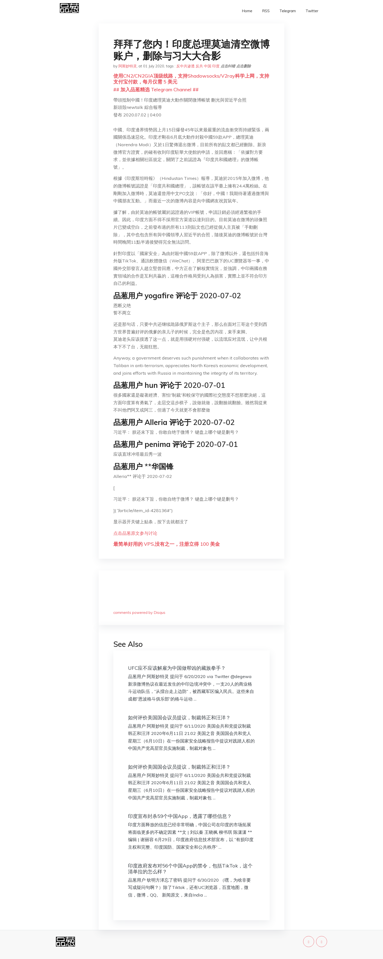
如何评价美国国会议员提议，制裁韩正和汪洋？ (179, 717)
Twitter (312, 11)
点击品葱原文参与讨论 (135, 533)
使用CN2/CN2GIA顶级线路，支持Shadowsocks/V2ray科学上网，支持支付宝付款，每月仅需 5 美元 (191, 79)
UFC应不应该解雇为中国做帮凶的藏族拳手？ (177, 668)
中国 (207, 66)
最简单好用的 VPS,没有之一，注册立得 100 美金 (166, 544)
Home (247, 11)
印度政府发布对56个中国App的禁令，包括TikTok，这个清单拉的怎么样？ (190, 869)
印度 (216, 66)
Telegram (287, 11)
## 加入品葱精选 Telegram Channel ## (156, 89)
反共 (199, 66)
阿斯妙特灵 (127, 66)
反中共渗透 (185, 66)
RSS (266, 11)
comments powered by (139, 612)
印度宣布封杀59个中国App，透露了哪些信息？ (180, 816)
